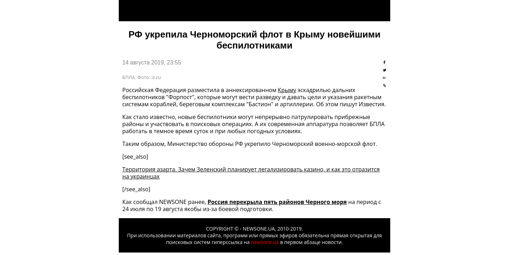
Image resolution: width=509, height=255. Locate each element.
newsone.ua (265, 242)
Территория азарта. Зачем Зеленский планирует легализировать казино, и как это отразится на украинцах (251, 172)
